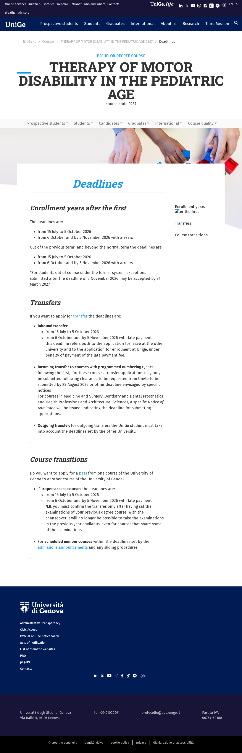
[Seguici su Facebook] (205, 5)
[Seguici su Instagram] (199, 5)
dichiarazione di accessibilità (173, 743)
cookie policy (120, 743)
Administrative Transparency (40, 623)
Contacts (113, 4)
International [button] (167, 123)
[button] (59, 24)
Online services (15, 4)
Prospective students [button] (46, 123)
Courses (48, 41)
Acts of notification (33, 643)
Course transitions (191, 235)
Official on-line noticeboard (39, 636)
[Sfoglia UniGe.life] (163, 8)
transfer (80, 316)
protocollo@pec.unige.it (161, 712)
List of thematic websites (37, 649)
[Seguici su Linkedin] (180, 5)
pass (83, 473)
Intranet (76, 4)
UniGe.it (29, 41)
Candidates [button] (109, 123)
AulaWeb (34, 4)
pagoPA (25, 662)
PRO (23, 656)
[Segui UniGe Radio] (224, 5)
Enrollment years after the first (190, 209)
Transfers (183, 223)
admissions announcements (63, 547)
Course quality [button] (201, 123)
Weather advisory (17, 13)
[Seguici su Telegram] (217, 5)
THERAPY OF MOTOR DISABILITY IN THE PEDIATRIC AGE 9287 (107, 41)
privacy (141, 743)
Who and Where (94, 4)
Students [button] (82, 123)
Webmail (62, 4)
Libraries (48, 4)
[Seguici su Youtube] (193, 5)
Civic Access (28, 630)
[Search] (236, 22)
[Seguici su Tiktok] (211, 5)
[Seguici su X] (187, 5)
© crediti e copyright (62, 743)
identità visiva (93, 743)
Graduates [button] (137, 123)
